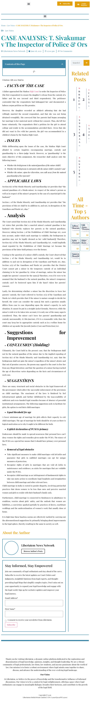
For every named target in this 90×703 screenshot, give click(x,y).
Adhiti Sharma (75, 227)
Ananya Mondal (75, 255)
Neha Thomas (76, 241)
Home (3, 25)
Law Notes (11, 25)
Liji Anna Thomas (85, 227)
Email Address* (11, 598)
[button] (29, 4)
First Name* (10, 609)
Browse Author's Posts (33, 551)
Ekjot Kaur (84, 241)
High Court (34, 91)
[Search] (86, 63)
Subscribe (11, 624)
